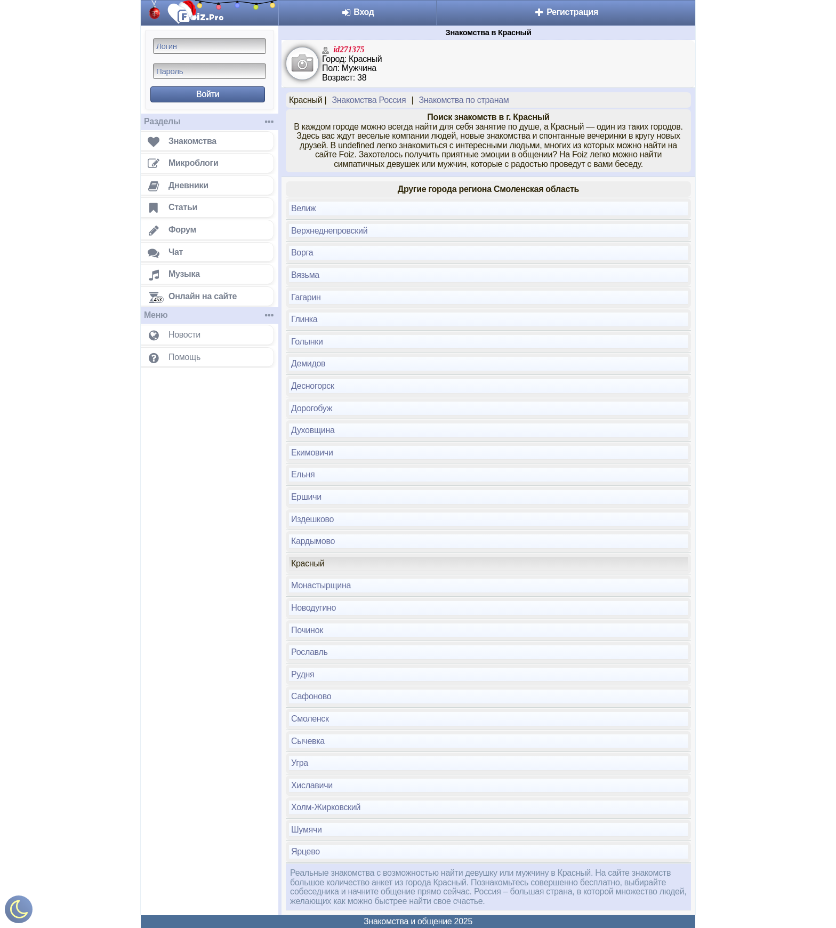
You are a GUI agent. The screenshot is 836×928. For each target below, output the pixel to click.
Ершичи (306, 496)
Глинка (304, 319)
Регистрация (566, 12)
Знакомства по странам (464, 100)
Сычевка (308, 741)
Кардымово (313, 541)
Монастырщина (321, 585)
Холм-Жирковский (325, 807)
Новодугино (313, 607)
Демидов (308, 363)
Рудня (302, 674)
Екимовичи (312, 452)
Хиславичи (312, 785)
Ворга (302, 252)
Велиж (303, 208)
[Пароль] (209, 71)
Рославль (309, 652)
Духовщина (313, 430)
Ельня (303, 474)
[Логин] (209, 46)
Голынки (307, 341)
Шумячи (306, 829)
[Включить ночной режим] (18, 912)
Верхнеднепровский (329, 230)
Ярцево (305, 851)
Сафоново (311, 696)
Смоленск (310, 718)
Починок (307, 630)
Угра (299, 762)
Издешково (312, 519)
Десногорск (312, 385)
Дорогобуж (311, 408)
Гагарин (306, 297)
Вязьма (305, 274)
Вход (357, 12)
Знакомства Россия (369, 100)
